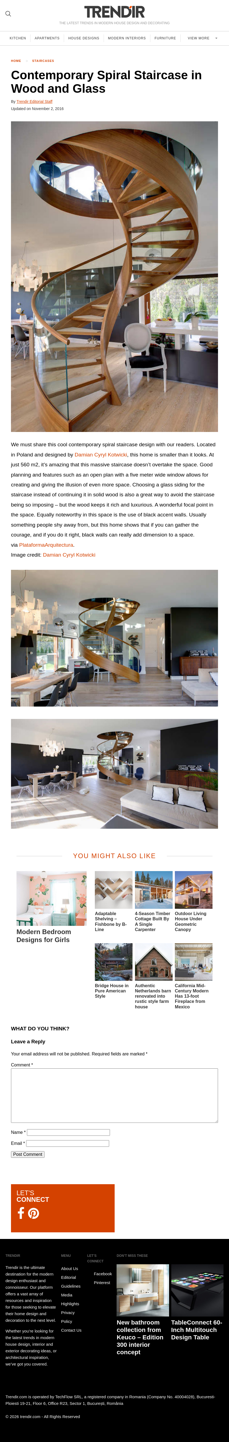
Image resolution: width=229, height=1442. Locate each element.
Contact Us (71, 1330)
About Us (69, 1268)
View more (200, 38)
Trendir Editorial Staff (34, 101)
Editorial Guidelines (71, 1281)
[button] (114, 276)
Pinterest (98, 1282)
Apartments (47, 38)
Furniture (167, 38)
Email (18, 1143)
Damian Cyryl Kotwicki (101, 455)
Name (18, 1132)
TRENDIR (114, 12)
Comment (22, 1065)
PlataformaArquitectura (46, 545)
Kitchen (18, 38)
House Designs (85, 38)
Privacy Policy (68, 1317)
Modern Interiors (129, 38)
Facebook (99, 1273)
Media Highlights (70, 1299)
